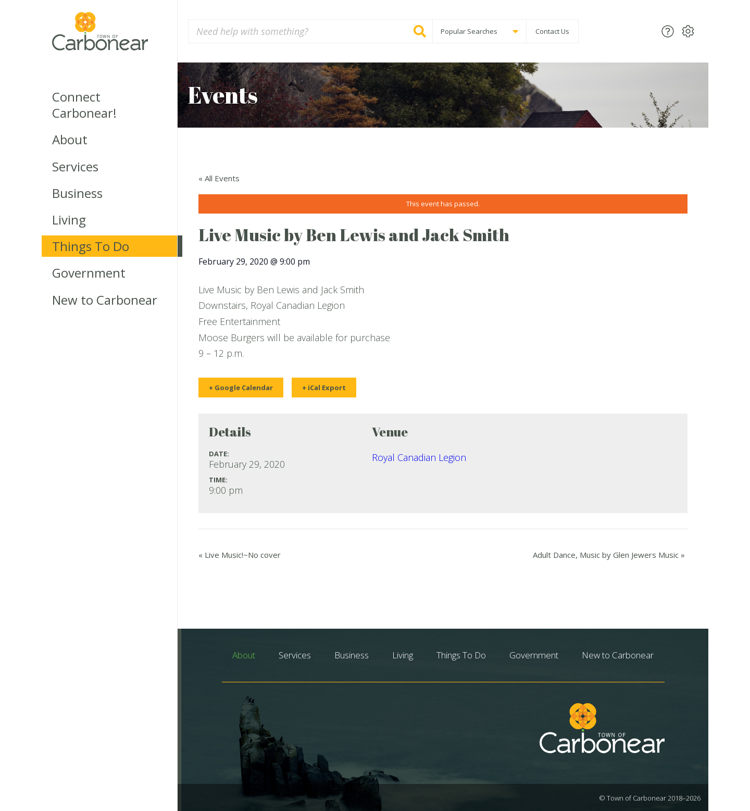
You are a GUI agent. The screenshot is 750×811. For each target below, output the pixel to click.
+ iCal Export (324, 387)
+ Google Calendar (241, 387)
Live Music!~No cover (239, 555)
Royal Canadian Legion (419, 457)
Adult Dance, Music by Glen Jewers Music (609, 555)
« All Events (219, 178)
